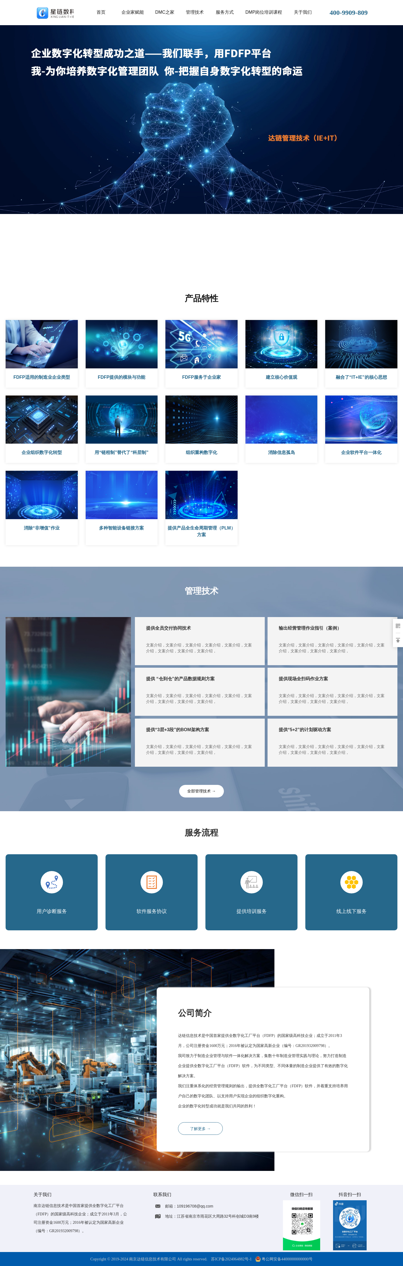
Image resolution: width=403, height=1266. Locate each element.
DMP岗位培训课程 (263, 12)
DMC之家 (164, 12)
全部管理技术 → (201, 791)
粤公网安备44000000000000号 (284, 1259)
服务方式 (225, 12)
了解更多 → (200, 1128)
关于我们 (303, 12)
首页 (101, 12)
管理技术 (195, 12)
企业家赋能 (132, 12)
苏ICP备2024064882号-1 (231, 1259)
